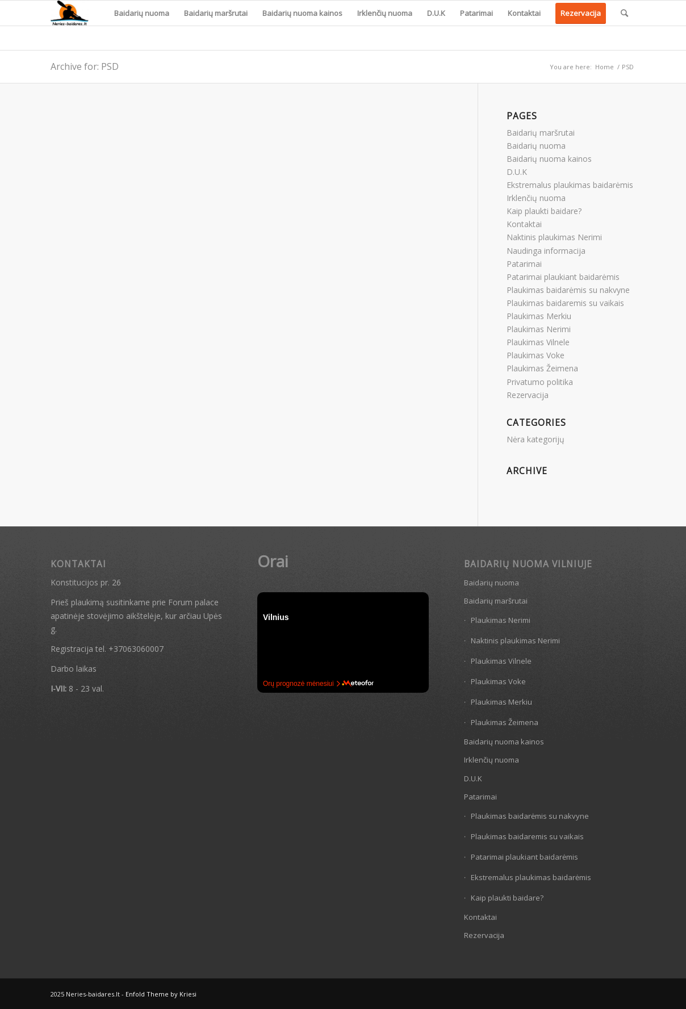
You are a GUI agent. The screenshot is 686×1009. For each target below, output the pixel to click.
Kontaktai (524, 224)
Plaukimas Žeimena (542, 368)
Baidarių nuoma (536, 145)
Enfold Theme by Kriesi (161, 994)
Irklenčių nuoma (536, 197)
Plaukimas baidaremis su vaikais (565, 303)
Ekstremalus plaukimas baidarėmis (570, 184)
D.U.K (517, 171)
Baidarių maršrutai (541, 132)
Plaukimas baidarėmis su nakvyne (568, 289)
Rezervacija (528, 395)
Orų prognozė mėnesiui (301, 683)
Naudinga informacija (546, 250)
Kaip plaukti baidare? (544, 211)
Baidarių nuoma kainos (549, 158)
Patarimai (524, 263)
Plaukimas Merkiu (539, 316)
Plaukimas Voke (535, 355)
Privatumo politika (540, 381)
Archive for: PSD (85, 66)
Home (604, 66)
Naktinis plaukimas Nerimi (554, 237)
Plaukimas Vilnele (538, 342)
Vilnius (276, 617)
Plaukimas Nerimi (539, 329)
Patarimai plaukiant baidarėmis (563, 276)
